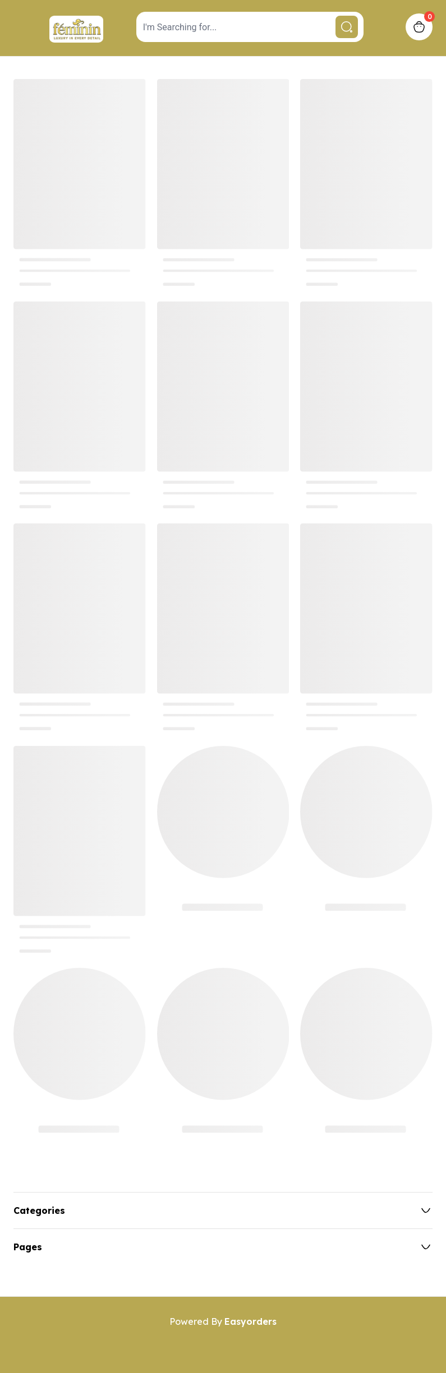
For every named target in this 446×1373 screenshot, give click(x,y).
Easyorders (250, 1321)
